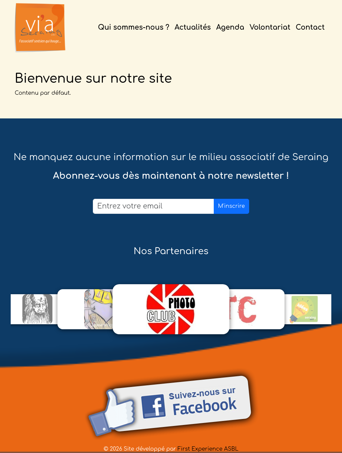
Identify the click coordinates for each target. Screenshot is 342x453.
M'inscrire (231, 206)
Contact (310, 27)
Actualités (193, 27)
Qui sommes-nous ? (133, 27)
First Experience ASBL (208, 449)
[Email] (153, 206)
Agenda (230, 27)
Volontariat (269, 27)
